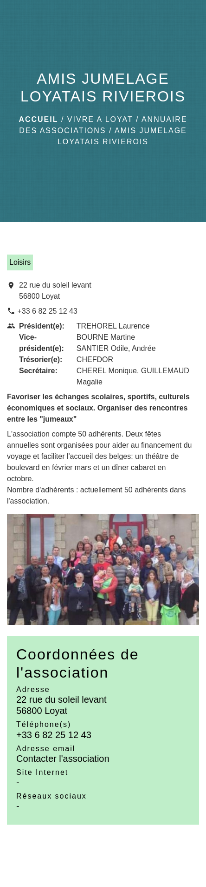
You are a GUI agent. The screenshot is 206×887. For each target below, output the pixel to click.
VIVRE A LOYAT (100, 119)
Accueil (38, 119)
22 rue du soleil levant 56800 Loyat (55, 290)
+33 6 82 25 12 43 (47, 311)
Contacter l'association (62, 758)
